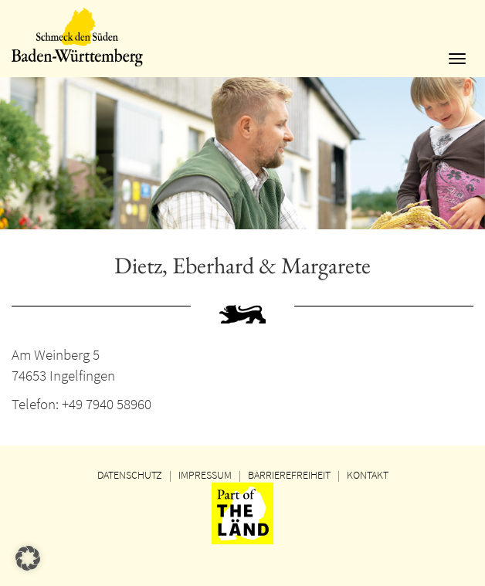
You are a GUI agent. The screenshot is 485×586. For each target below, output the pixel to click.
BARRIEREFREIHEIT (289, 475)
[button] (28, 558)
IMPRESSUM (205, 475)
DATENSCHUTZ (129, 475)
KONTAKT (367, 475)
